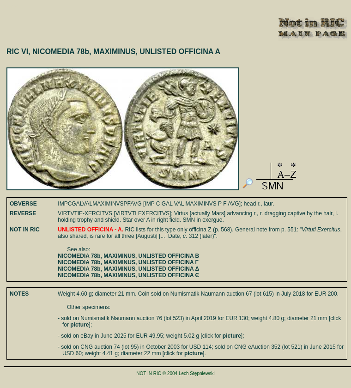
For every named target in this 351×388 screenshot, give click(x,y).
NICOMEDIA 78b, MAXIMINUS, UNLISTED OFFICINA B (128, 256)
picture (79, 324)
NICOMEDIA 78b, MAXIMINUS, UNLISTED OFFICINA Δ (128, 269)
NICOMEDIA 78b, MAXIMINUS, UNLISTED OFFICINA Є (128, 275)
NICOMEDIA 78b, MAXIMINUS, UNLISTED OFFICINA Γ (128, 262)
